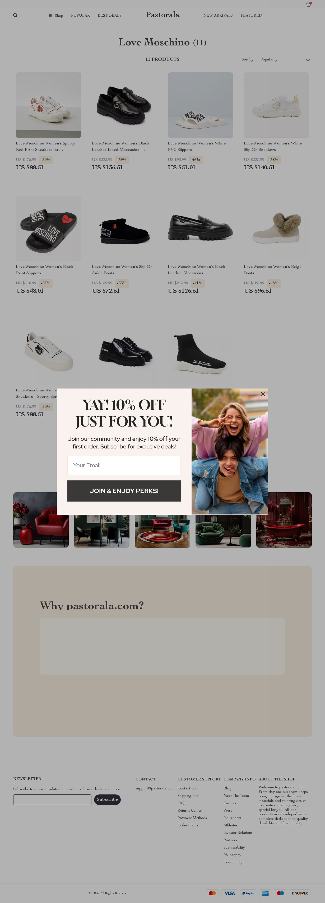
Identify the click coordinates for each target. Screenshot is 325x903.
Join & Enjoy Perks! (124, 491)
